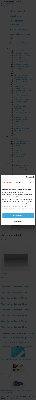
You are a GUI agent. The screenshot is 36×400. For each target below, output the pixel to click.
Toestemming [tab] (7, 182)
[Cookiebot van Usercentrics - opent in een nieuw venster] (25, 177)
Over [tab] (29, 182)
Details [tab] (18, 182)
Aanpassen (18, 221)
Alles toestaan (18, 215)
